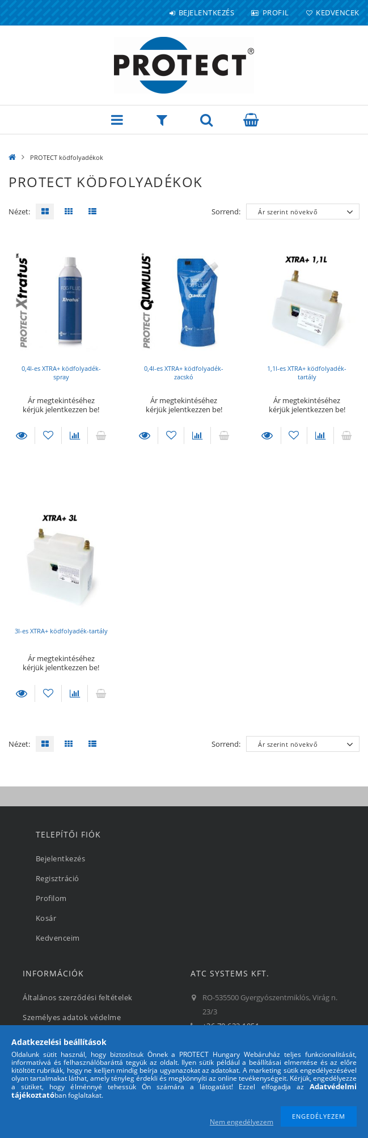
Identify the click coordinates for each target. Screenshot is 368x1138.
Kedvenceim (58, 938)
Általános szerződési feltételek (78, 997)
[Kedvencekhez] (48, 435)
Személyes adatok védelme (72, 1017)
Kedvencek (337, 12)
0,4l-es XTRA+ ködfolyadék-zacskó (183, 372)
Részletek (22, 435)
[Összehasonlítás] (74, 435)
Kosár (46, 918)
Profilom (51, 898)
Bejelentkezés (207, 12)
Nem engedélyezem (241, 1122)
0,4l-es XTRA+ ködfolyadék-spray (61, 372)
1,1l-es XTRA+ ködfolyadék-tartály (306, 372)
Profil (276, 12)
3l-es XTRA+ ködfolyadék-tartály (61, 631)
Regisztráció (57, 878)
